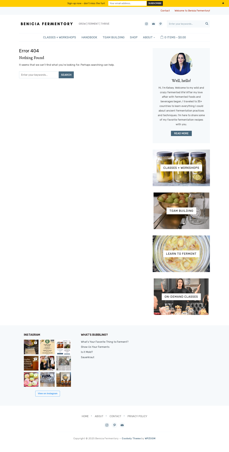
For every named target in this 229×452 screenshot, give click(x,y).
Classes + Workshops (59, 37)
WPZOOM (150, 444)
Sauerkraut (93, 357)
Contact (165, 10)
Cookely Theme (131, 444)
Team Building (114, 37)
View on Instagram (50, 399)
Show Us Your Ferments (101, 346)
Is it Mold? (93, 352)
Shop (134, 37)
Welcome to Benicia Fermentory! (192, 10)
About (148, 37)
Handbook (89, 37)
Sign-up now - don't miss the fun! (86, 3)
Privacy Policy (137, 422)
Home (85, 422)
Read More (181, 133)
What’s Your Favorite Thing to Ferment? (110, 341)
